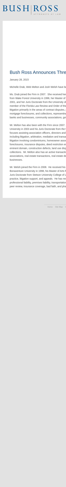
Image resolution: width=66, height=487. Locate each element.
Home (50, 207)
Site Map (59, 207)
